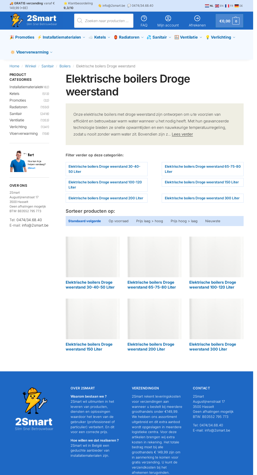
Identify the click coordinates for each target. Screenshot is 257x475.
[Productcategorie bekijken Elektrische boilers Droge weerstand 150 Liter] (93, 322)
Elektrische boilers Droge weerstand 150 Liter (202, 179)
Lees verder (182, 131)
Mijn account (168, 21)
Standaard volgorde (84, 218)
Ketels (14, 90)
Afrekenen (197, 21)
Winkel (30, 63)
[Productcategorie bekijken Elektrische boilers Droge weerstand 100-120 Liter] (216, 260)
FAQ (144, 21)
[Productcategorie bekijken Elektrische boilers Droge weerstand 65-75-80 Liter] (154, 260)
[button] (229, 21)
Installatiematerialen (26, 84)
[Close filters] (50, 71)
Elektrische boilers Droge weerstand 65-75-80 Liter (203, 166)
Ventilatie (17, 117)
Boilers (65, 63)
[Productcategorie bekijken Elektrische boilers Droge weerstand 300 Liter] (216, 322)
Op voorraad (118, 218)
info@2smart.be (35, 222)
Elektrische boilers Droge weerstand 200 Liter (105, 195)
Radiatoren (18, 104)
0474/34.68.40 (29, 216)
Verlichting (18, 124)
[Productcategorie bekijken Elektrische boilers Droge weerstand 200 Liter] (154, 322)
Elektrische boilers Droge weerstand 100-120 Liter (105, 181)
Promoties (18, 97)
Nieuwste (212, 218)
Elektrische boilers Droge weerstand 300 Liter (202, 195)
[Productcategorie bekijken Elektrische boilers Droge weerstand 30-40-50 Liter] (93, 260)
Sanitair (47, 63)
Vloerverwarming (24, 130)
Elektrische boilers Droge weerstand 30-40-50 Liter (104, 166)
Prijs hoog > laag (184, 218)
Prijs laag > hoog (149, 218)
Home (14, 63)
